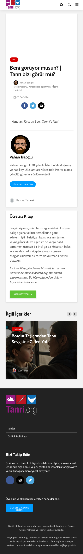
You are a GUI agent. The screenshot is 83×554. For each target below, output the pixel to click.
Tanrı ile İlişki (50, 121)
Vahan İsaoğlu (23, 82)
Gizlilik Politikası (17, 436)
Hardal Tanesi (22, 200)
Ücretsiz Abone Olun (19, 508)
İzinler (11, 428)
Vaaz (14, 59)
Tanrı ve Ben (31, 121)
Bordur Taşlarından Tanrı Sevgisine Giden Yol (34, 338)
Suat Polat (20, 370)
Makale (17, 329)
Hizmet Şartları (46, 529)
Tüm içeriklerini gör (23, 184)
